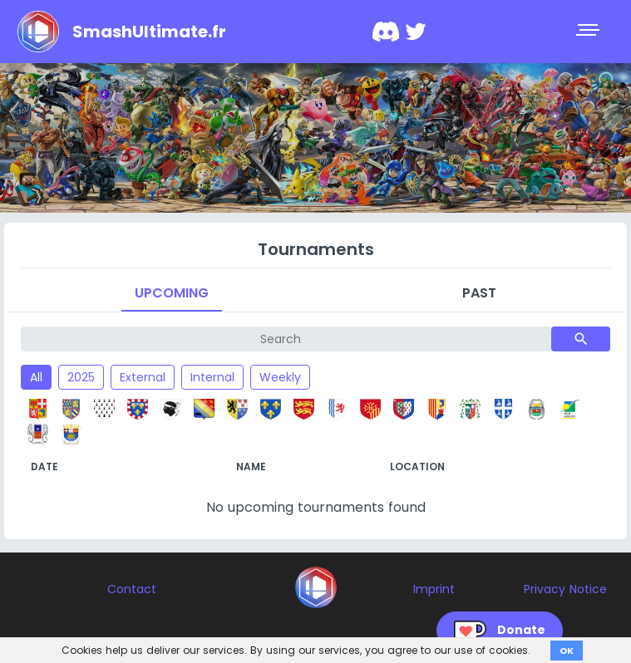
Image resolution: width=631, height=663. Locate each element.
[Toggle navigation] (589, 31)
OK (567, 650)
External (142, 377)
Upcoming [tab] (172, 292)
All (36, 377)
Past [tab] (479, 292)
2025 (81, 377)
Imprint (434, 589)
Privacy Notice (565, 589)
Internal (212, 377)
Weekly (280, 377)
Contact (131, 589)
